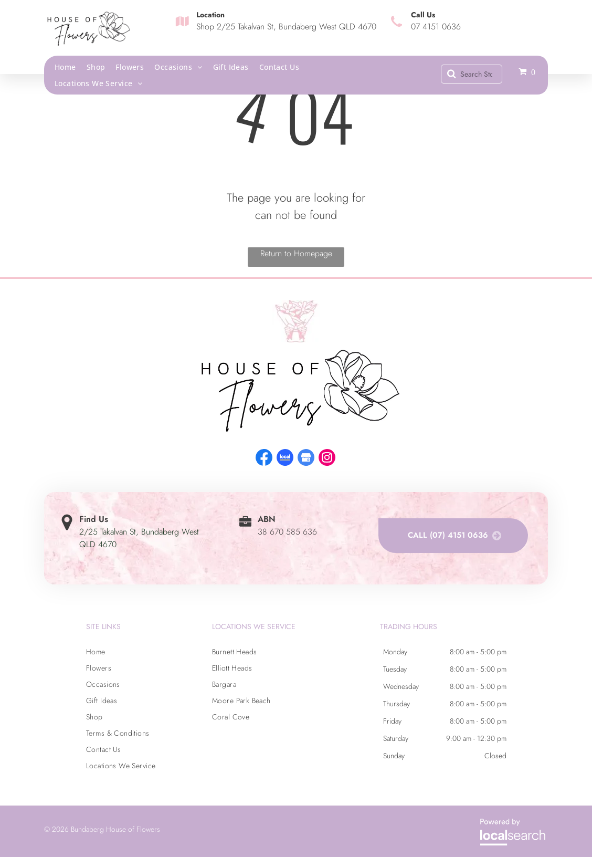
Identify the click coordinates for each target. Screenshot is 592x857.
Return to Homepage (296, 253)
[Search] (471, 74)
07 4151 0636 (436, 26)
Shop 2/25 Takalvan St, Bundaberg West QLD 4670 (286, 26)
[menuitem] (71, 67)
